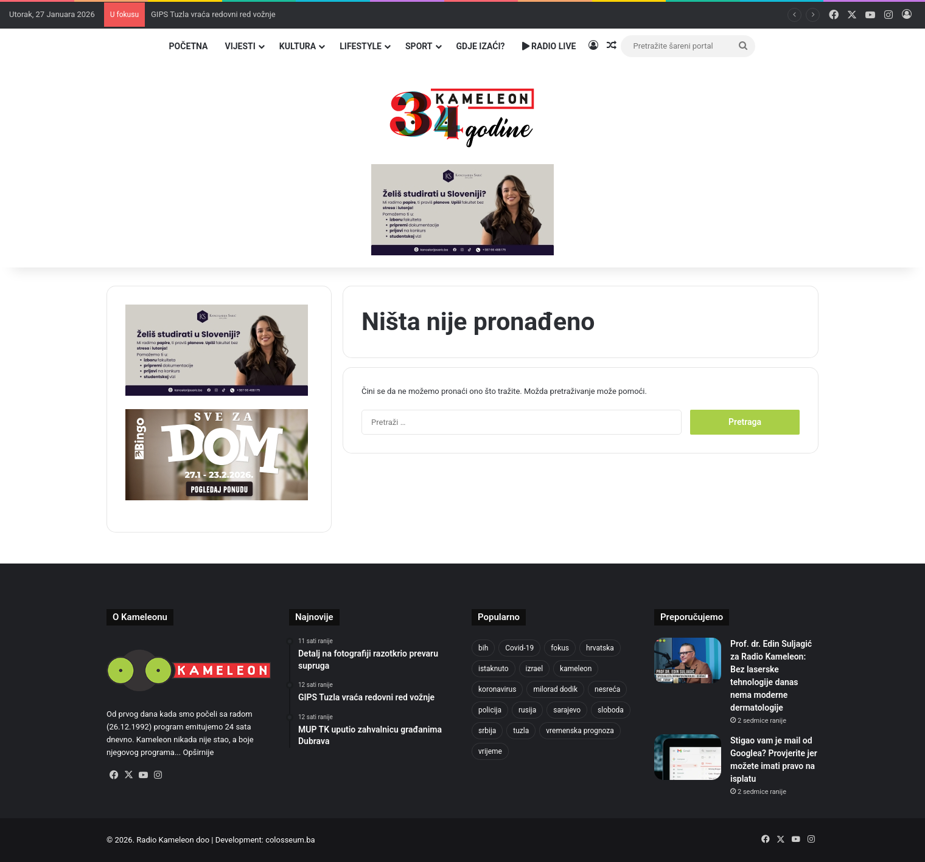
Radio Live (549, 46)
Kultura (297, 46)
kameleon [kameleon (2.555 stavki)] (576, 668)
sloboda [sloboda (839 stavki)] (611, 710)
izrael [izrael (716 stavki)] (534, 668)
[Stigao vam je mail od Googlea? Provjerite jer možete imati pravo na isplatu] (687, 757)
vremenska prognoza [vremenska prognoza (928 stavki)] (580, 730)
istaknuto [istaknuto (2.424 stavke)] (493, 668)
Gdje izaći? (480, 46)
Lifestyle (361, 46)
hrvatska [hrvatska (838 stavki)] (600, 648)
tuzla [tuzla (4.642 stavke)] (521, 730)
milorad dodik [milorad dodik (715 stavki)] (555, 689)
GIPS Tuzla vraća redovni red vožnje (213, 14)
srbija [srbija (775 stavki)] (487, 730)
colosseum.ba (290, 839)
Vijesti (240, 46)
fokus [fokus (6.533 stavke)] (560, 648)
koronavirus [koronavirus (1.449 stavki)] (497, 689)
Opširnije (198, 752)
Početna (188, 46)
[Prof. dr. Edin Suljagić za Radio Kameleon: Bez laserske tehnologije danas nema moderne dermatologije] (687, 660)
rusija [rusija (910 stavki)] (527, 710)
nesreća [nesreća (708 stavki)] (607, 689)
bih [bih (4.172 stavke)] (483, 648)
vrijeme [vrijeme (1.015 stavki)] (490, 751)
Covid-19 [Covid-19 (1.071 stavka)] (519, 648)
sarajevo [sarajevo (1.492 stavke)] (567, 710)
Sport (419, 46)
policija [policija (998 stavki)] (489, 710)
